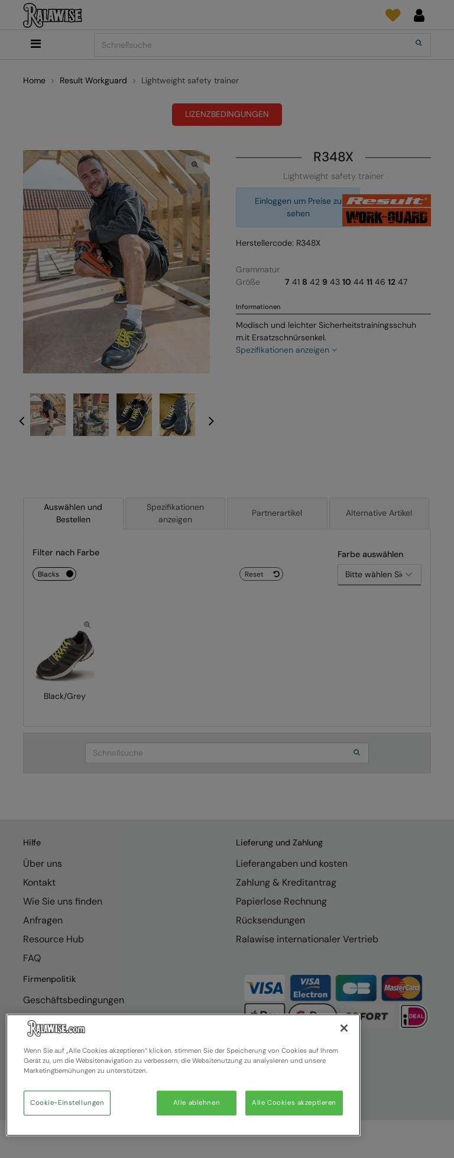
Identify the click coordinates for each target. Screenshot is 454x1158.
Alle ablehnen (196, 1102)
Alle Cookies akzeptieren (294, 1102)
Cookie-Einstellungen (67, 1102)
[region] (183, 1075)
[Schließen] (344, 1028)
